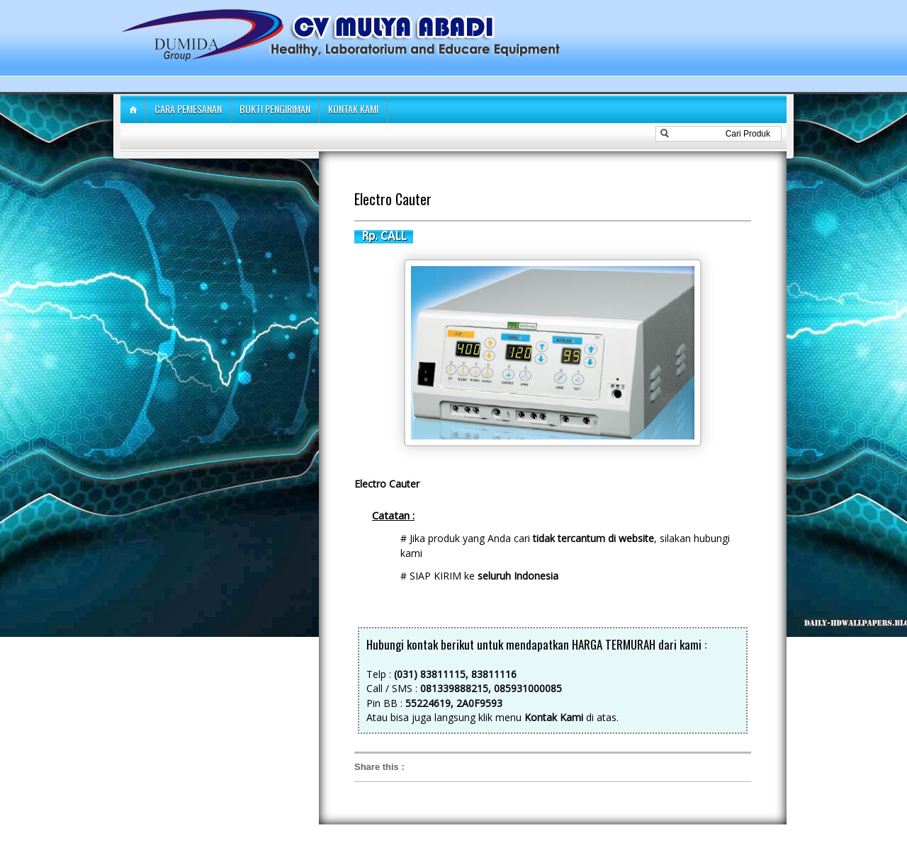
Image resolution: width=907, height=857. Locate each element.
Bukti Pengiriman (275, 108)
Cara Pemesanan (188, 108)
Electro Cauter (393, 198)
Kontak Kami (353, 108)
